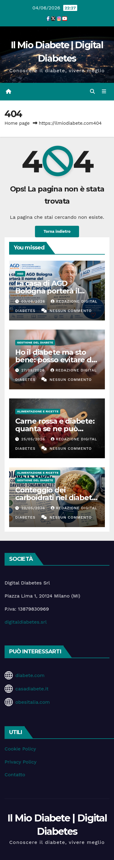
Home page (17, 123)
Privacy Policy (20, 762)
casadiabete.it (31, 689)
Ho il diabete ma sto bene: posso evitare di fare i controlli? (54, 360)
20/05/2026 (34, 508)
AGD (20, 273)
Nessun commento (71, 311)
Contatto (15, 774)
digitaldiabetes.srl (26, 622)
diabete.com (29, 675)
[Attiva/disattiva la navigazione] (104, 91)
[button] (92, 91)
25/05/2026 (34, 439)
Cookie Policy (20, 749)
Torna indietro (57, 231)
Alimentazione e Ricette (37, 411)
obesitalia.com (32, 702)
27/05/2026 (33, 370)
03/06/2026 (34, 301)
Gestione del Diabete (35, 342)
